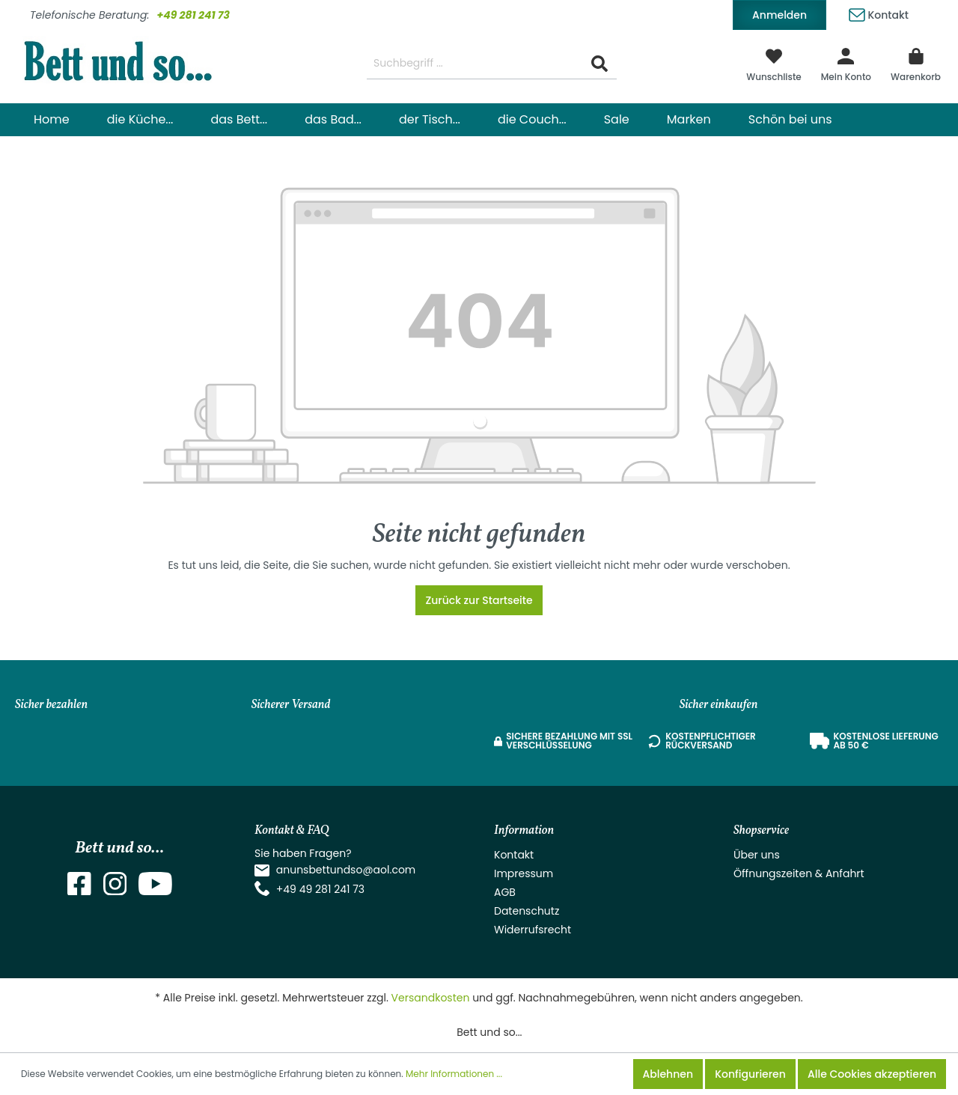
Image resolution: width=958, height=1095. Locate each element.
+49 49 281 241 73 (320, 889)
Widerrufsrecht (532, 929)
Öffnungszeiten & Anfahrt (798, 873)
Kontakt (879, 12)
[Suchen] (599, 64)
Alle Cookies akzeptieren (872, 1074)
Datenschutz (526, 910)
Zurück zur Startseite (478, 600)
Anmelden (779, 14)
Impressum (523, 873)
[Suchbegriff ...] (475, 64)
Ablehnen (668, 1074)
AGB (505, 892)
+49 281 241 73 (193, 14)
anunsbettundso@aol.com (346, 869)
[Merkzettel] (773, 63)
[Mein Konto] (846, 63)
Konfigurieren (750, 1074)
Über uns (756, 854)
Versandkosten (430, 997)
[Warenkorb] (916, 63)
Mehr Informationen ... (454, 1073)
